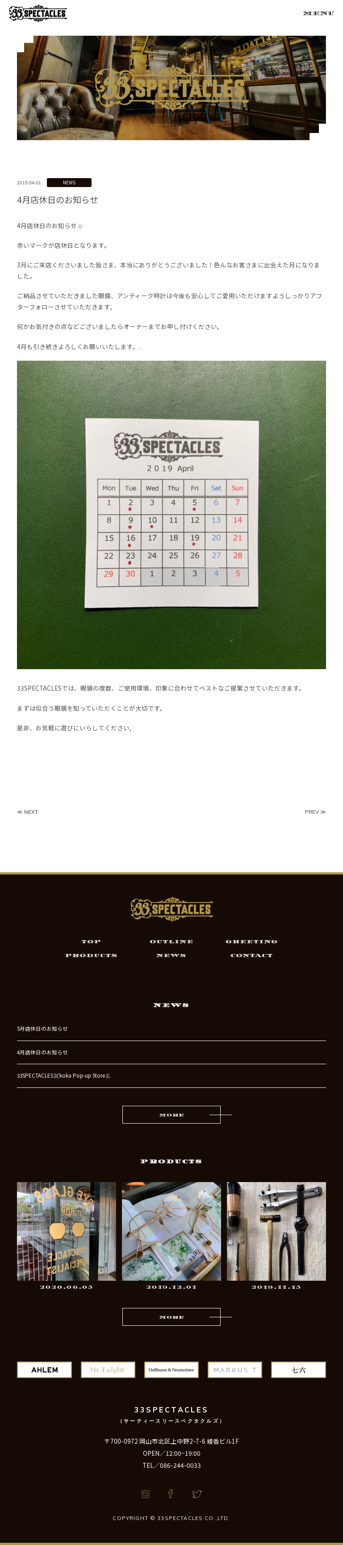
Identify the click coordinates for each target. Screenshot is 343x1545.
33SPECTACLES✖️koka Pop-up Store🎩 (64, 1075)
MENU (318, 13)
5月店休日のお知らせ (42, 1028)
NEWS (69, 182)
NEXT (31, 811)
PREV (312, 811)
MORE (171, 1115)
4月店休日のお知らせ (42, 1052)
